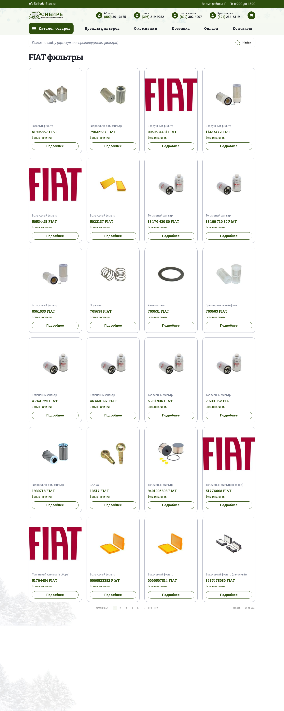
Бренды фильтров (102, 28)
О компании (145, 28)
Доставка (181, 28)
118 (150, 608)
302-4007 (191, 17)
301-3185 (115, 17)
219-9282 (153, 17)
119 (156, 608)
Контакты (242, 28)
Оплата (211, 28)
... (144, 608)
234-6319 (229, 17)
